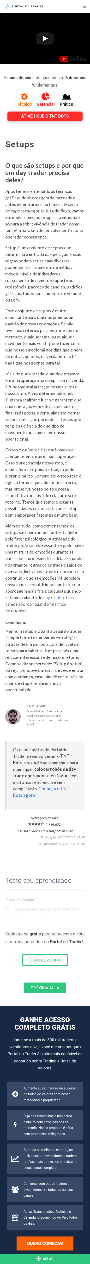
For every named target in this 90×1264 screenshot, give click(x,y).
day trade (52, 597)
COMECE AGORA (45, 960)
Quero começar (45, 1243)
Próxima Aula (45, 987)
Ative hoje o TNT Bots (45, 116)
